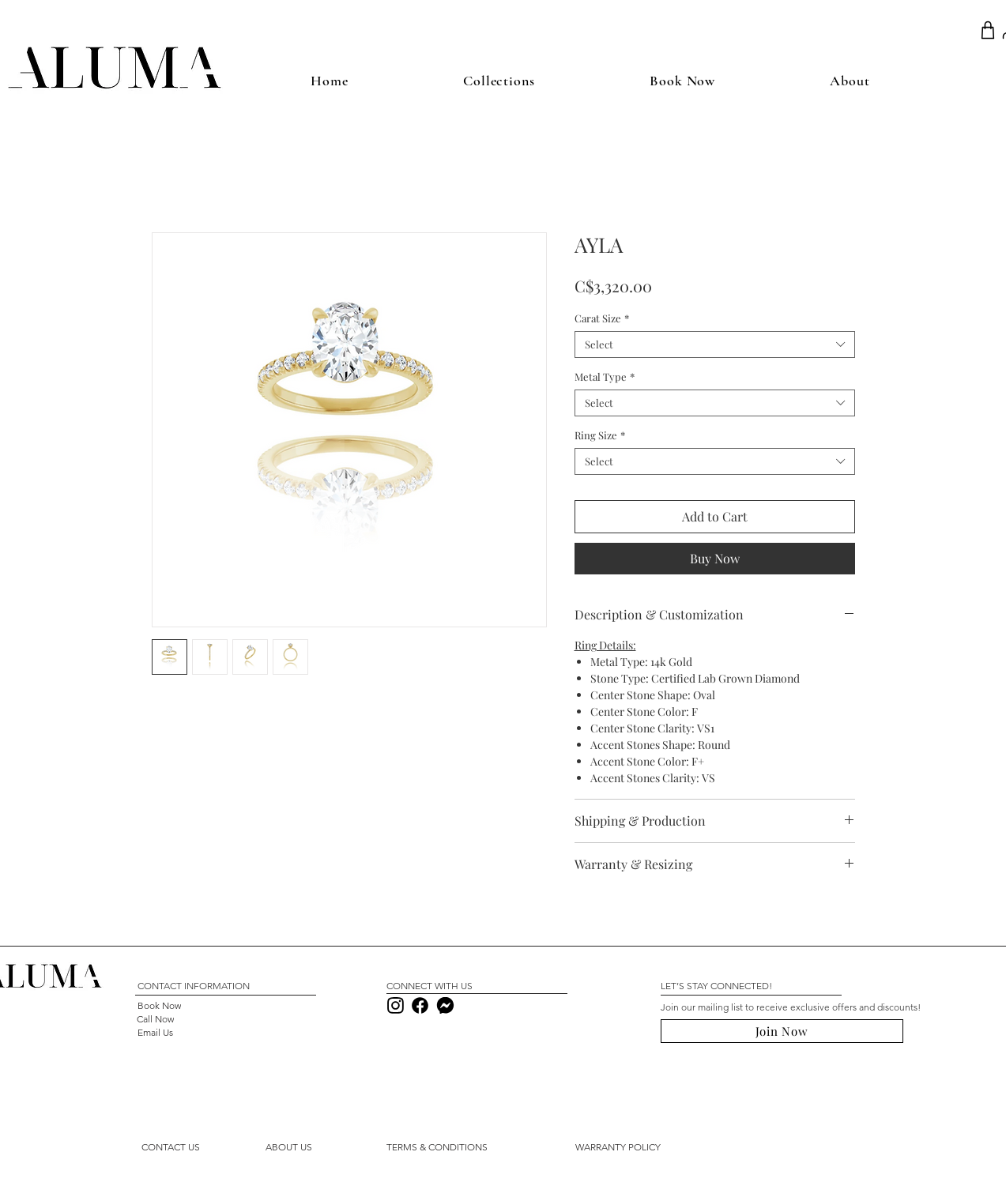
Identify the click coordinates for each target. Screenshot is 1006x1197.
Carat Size (602, 318)
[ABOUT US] (289, 1146)
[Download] (395, 1005)
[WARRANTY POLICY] (618, 1146)
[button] (171, 1146)
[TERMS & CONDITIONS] (437, 1146)
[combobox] (715, 344)
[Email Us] (155, 1032)
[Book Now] (159, 1005)
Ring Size (600, 435)
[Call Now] (155, 1019)
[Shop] (988, 30)
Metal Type (605, 377)
